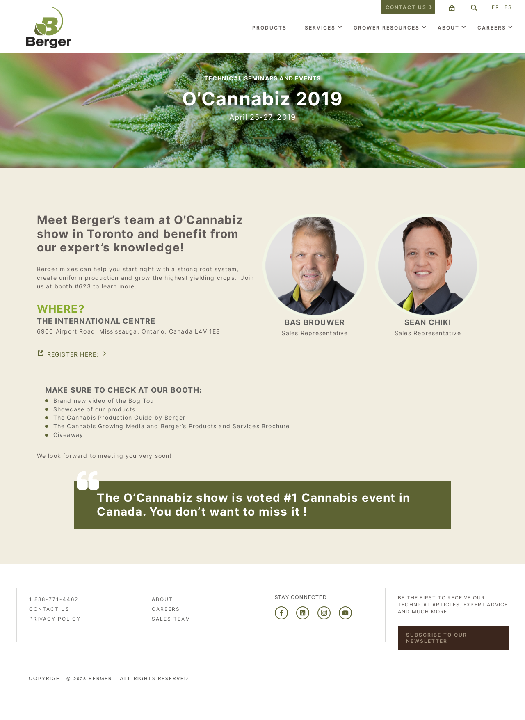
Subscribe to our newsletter (436, 638)
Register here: (73, 354)
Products (269, 28)
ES (508, 7)
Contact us (406, 7)
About (448, 28)
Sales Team (171, 619)
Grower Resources (387, 28)
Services (320, 28)
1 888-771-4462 (53, 599)
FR (496, 7)
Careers (491, 28)
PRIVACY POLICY (55, 619)
